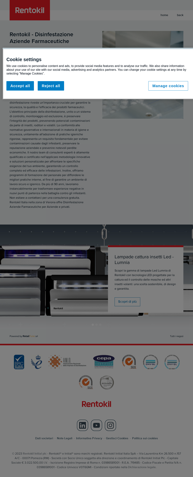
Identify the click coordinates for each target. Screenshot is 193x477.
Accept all (20, 86)
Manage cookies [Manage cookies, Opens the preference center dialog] (168, 86)
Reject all (51, 86)
